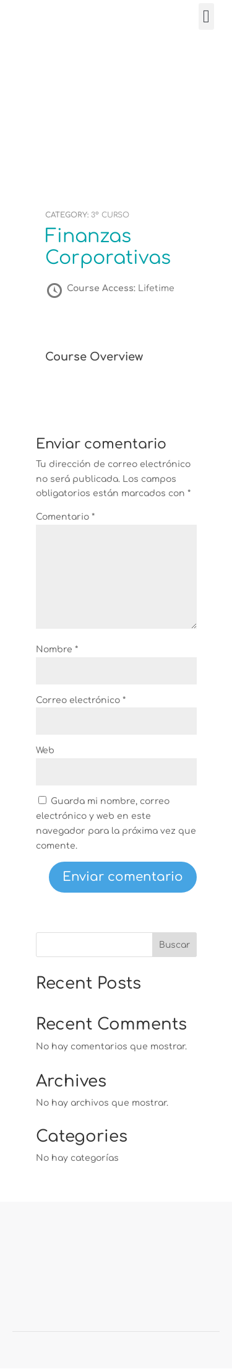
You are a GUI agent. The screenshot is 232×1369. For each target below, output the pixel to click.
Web (45, 750)
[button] (206, 16)
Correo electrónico (81, 700)
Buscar (174, 945)
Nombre (57, 649)
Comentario (65, 517)
